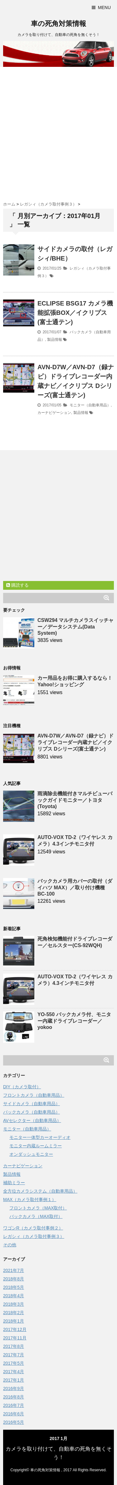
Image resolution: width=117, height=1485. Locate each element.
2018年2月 (13, 1312)
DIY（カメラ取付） (22, 1086)
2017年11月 (15, 1337)
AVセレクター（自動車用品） (32, 1120)
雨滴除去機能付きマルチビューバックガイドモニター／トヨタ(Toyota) (74, 800)
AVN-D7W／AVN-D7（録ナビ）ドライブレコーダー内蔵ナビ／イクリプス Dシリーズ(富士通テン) (75, 742)
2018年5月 (13, 1287)
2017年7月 (13, 1354)
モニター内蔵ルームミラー (35, 1145)
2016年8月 (13, 1396)
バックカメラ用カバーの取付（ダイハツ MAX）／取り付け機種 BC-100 (74, 887)
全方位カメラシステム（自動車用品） (40, 1191)
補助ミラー (14, 1182)
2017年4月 (13, 1371)
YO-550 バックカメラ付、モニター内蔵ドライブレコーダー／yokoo (74, 1021)
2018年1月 (13, 1321)
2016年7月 (13, 1405)
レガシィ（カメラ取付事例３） (33, 1236)
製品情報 (54, 339)
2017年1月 (13, 1380)
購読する (17, 585)
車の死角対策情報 (58, 23)
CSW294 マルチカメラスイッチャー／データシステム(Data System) (75, 627)
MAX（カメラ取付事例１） (29, 1199)
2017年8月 (13, 1346)
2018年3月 (13, 1304)
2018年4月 (13, 1295)
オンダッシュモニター (31, 1154)
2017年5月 (13, 1363)
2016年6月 (13, 1413)
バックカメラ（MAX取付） (35, 1216)
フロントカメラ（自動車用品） (33, 1095)
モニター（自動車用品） (90, 405)
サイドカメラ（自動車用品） (31, 1103)
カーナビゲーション (54, 412)
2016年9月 (13, 1388)
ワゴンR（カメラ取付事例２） (33, 1227)
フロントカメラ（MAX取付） (38, 1207)
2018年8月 (13, 1278)
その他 (9, 1244)
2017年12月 (15, 1329)
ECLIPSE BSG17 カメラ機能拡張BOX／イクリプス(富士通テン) (75, 312)
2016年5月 (13, 1422)
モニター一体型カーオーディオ (40, 1137)
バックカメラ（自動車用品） (31, 1112)
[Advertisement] (58, 131)
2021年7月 (13, 1270)
